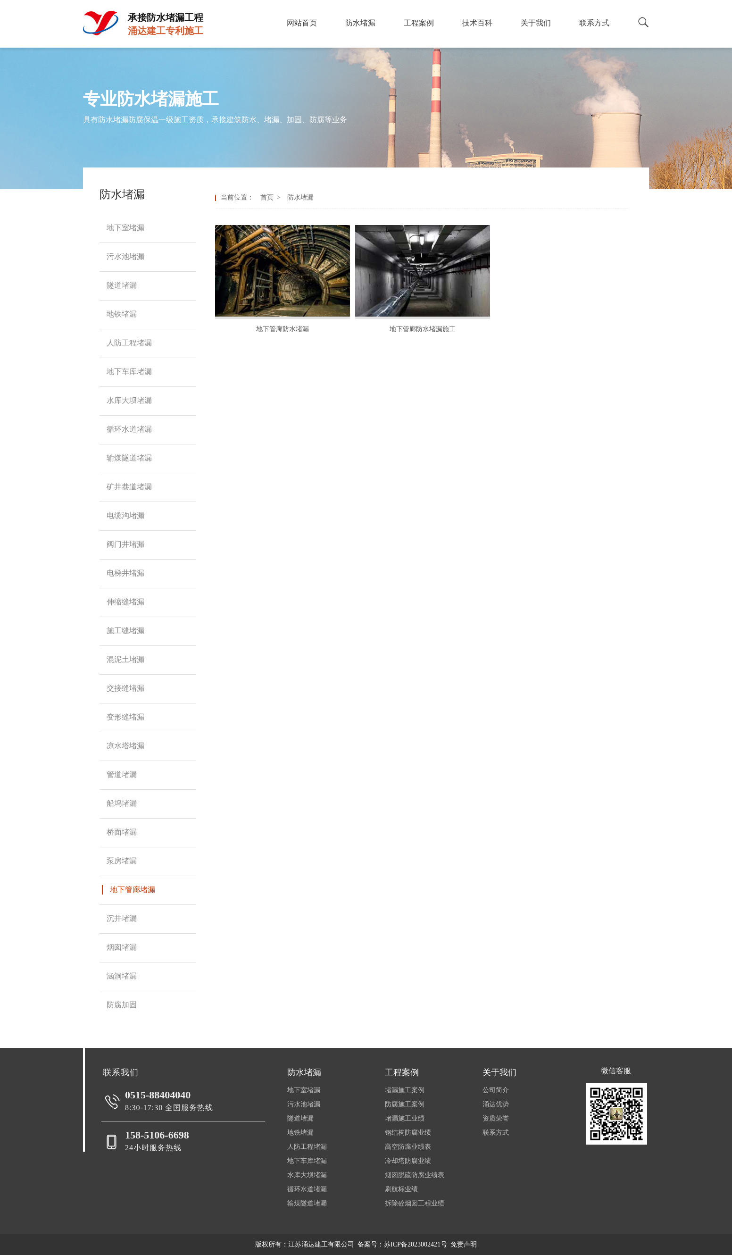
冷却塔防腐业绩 (408, 1160)
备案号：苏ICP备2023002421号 (402, 1244)
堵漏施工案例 (404, 1090)
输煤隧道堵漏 (307, 1203)
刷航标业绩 (401, 1189)
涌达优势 (495, 1104)
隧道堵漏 (300, 1118)
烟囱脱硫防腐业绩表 (414, 1175)
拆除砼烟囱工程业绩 (414, 1203)
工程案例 (402, 1072)
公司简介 (495, 1090)
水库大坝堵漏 (307, 1175)
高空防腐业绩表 (408, 1146)
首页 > (272, 197)
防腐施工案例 (404, 1104)
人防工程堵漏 (307, 1146)
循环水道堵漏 (307, 1189)
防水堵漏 (299, 197)
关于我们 (499, 1072)
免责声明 (463, 1244)
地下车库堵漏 (307, 1160)
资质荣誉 (495, 1118)
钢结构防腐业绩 (408, 1132)
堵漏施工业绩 (404, 1118)
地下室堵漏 (303, 1090)
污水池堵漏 (303, 1104)
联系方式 (495, 1132)
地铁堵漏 (300, 1132)
